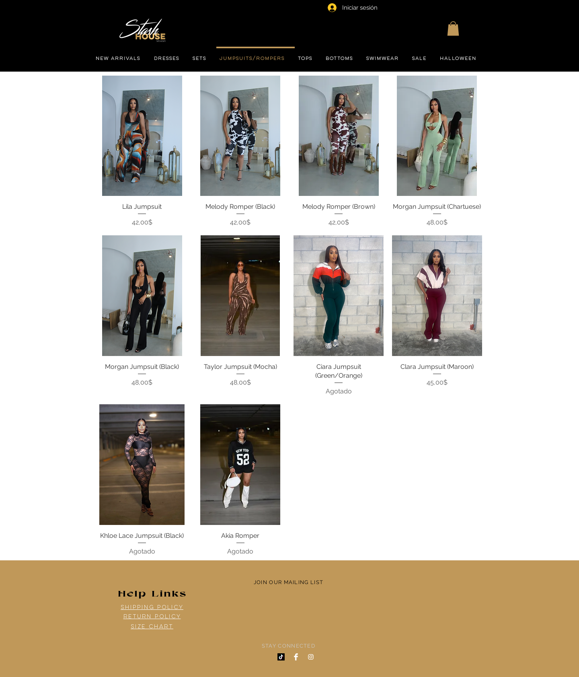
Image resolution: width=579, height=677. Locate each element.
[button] (453, 28)
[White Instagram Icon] (310, 657)
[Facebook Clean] (296, 657)
